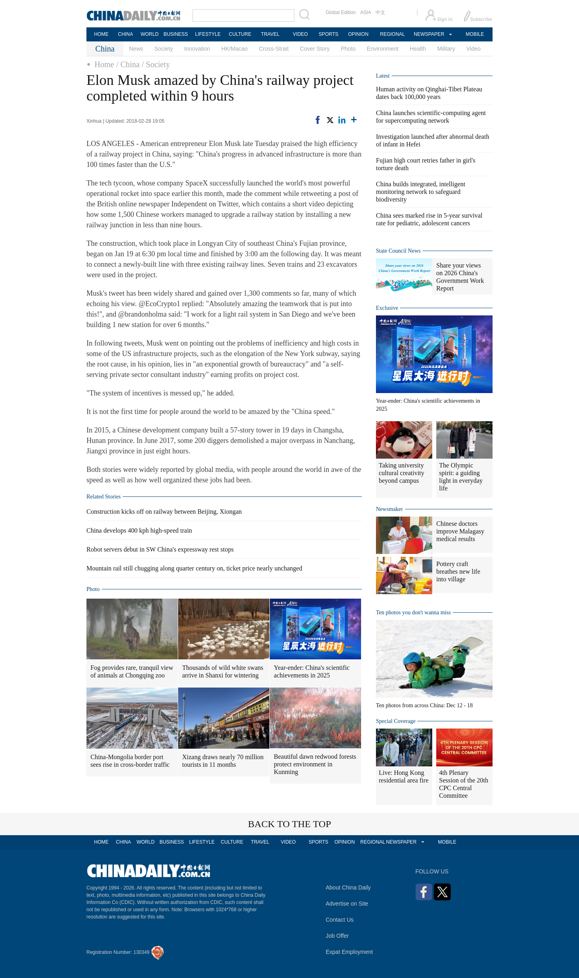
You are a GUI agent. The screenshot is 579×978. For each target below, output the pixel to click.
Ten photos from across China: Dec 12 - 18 (424, 705)
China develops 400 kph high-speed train (139, 530)
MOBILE (475, 34)
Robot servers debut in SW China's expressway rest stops (160, 549)
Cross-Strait (274, 48)
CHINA (125, 34)
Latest (383, 76)
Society (163, 48)
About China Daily (348, 887)
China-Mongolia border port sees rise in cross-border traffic (130, 761)
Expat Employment (349, 952)
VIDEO (300, 34)
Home (104, 64)
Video (473, 48)
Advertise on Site (347, 903)
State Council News (398, 251)
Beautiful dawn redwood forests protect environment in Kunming (315, 764)
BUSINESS (176, 34)
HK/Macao (235, 48)
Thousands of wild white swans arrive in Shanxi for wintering (222, 671)
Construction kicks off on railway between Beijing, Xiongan (164, 511)
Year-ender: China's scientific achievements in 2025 (311, 671)
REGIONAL (392, 34)
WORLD (150, 34)
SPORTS (328, 34)
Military (446, 48)
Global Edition (341, 12)
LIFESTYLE (207, 34)
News (136, 48)
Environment (382, 48)
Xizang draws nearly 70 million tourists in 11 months (223, 761)
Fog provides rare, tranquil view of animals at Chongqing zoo (131, 671)
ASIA (365, 12)
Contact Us (339, 919)
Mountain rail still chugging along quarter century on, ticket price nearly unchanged (194, 568)
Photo (348, 48)
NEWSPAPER (428, 34)
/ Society (156, 64)
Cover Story (315, 48)
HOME (101, 34)
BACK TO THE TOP (289, 824)
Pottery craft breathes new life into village (458, 571)
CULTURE (240, 34)
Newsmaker (389, 509)
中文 (380, 12)
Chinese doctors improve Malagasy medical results (460, 531)
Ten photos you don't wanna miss (413, 612)
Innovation (197, 48)
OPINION (358, 34)
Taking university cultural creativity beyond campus (401, 473)
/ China (128, 64)
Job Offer (337, 936)
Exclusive (387, 308)
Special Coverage (395, 721)
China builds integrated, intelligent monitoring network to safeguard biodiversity (420, 192)
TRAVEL (270, 34)
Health (418, 48)
